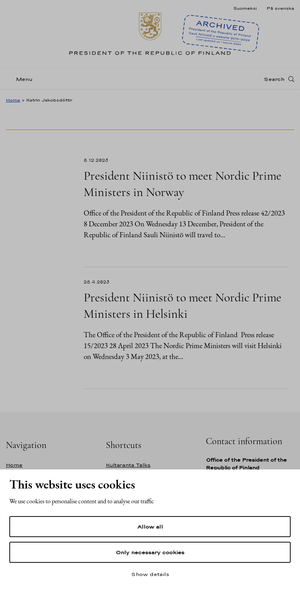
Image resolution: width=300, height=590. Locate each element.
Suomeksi (245, 8)
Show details (150, 574)
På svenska (280, 8)
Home (13, 100)
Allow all (150, 526)
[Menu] (21, 79)
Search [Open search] (274, 78)
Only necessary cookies (150, 552)
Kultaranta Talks (128, 465)
